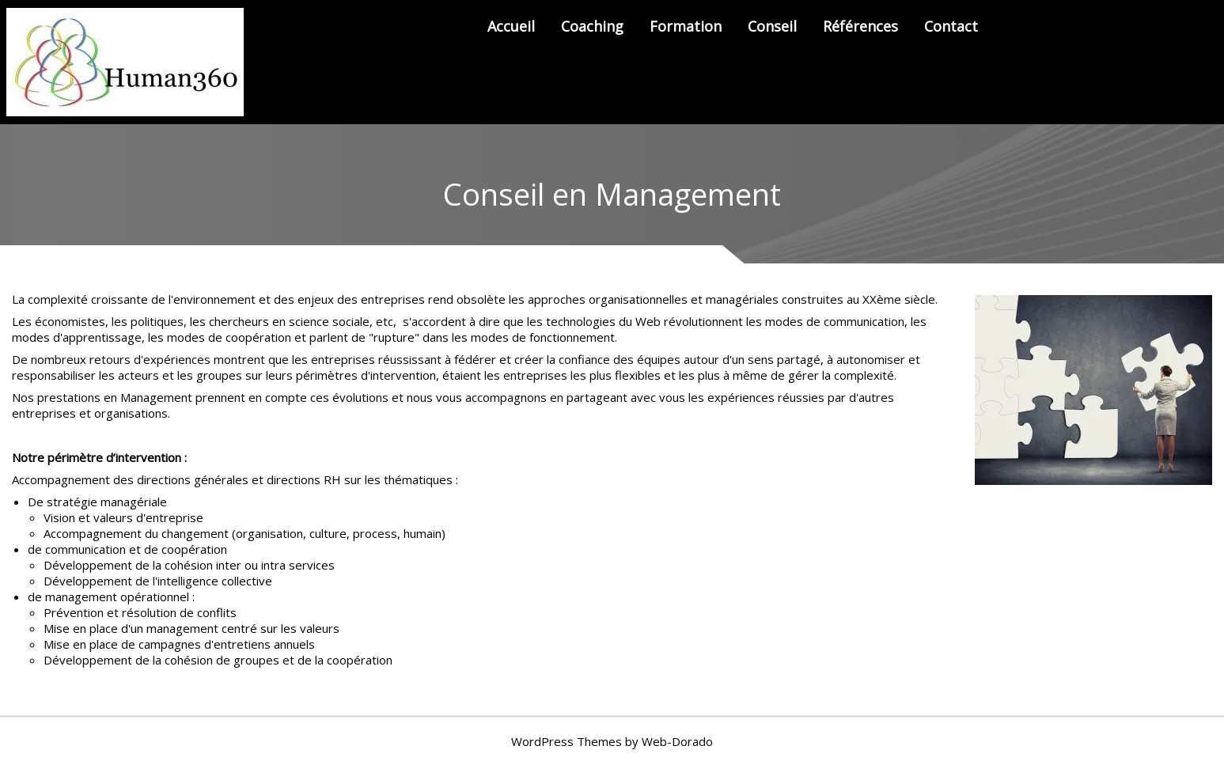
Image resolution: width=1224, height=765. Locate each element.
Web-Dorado (677, 741)
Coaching (592, 26)
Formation (686, 26)
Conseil (772, 26)
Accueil (511, 26)
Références (860, 26)
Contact (951, 26)
